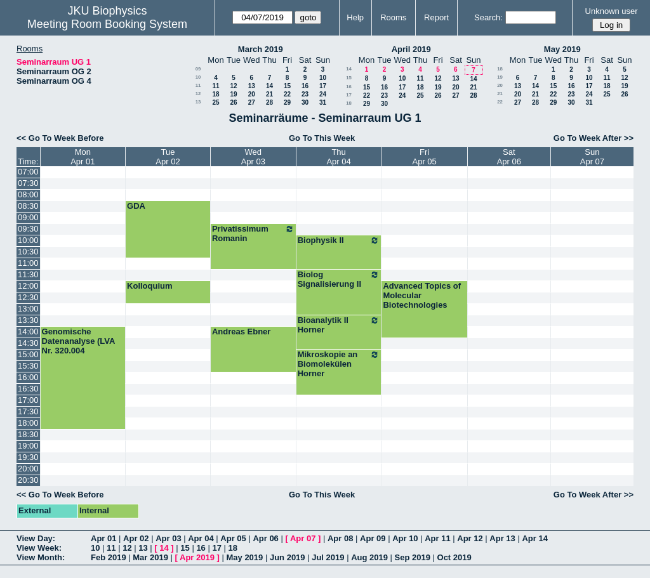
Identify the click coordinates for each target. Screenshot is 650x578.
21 (269, 94)
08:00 (28, 194)
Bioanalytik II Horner (339, 324)
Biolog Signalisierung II (339, 279)
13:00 (28, 308)
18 (215, 94)
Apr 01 (103, 538)
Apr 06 (265, 538)
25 (215, 102)
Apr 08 (340, 538)
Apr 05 (233, 538)
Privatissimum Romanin (253, 233)
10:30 (28, 251)
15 (287, 85)
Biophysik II (339, 240)
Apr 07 (302, 538)
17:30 (28, 411)
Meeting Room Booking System (107, 24)
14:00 (28, 331)
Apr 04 (200, 538)
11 (198, 85)
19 (233, 94)
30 (305, 102)
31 (322, 102)
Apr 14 (534, 538)
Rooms (393, 17)
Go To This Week (322, 138)
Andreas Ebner (241, 331)
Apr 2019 (197, 557)
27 (251, 102)
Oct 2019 (454, 557)
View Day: (36, 538)
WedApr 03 (253, 156)
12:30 (28, 297)
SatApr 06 (509, 156)
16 (305, 85)
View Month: (41, 557)
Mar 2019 (150, 557)
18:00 (28, 423)
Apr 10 (405, 538)
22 (287, 94)
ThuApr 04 (338, 156)
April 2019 (411, 49)
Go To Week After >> (593, 138)
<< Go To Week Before (60, 138)
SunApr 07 (592, 156)
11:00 (28, 263)
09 (198, 69)
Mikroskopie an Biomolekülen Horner (339, 364)
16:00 (28, 377)
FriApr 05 (425, 156)
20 (251, 94)
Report (436, 17)
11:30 (28, 274)
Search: (488, 17)
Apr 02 (136, 538)
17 (322, 85)
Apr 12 (469, 538)
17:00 (28, 400)
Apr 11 (437, 538)
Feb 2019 (108, 557)
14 (269, 85)
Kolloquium (150, 286)
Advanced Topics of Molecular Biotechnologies (422, 295)
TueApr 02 (168, 156)
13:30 (28, 320)
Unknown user (611, 11)
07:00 (28, 171)
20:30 (28, 480)
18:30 (28, 434)
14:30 (28, 343)
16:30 (28, 388)
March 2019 (260, 49)
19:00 (28, 445)
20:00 (28, 468)
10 (198, 77)
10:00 (28, 240)
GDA (136, 206)
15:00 (28, 354)
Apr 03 (168, 538)
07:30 (28, 183)
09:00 (28, 217)
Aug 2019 (369, 557)
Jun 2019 (287, 557)
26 (233, 102)
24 (322, 94)
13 (251, 85)
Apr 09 (372, 538)
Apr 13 (502, 538)
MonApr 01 (82, 156)
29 (287, 102)
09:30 (28, 228)
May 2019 (562, 49)
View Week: (39, 548)
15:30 (28, 366)
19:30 (28, 457)
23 (305, 94)
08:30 (28, 206)
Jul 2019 (328, 557)
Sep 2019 (412, 557)
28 (269, 102)
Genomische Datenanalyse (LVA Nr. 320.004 (78, 341)
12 (233, 85)
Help (355, 17)
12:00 (28, 286)
